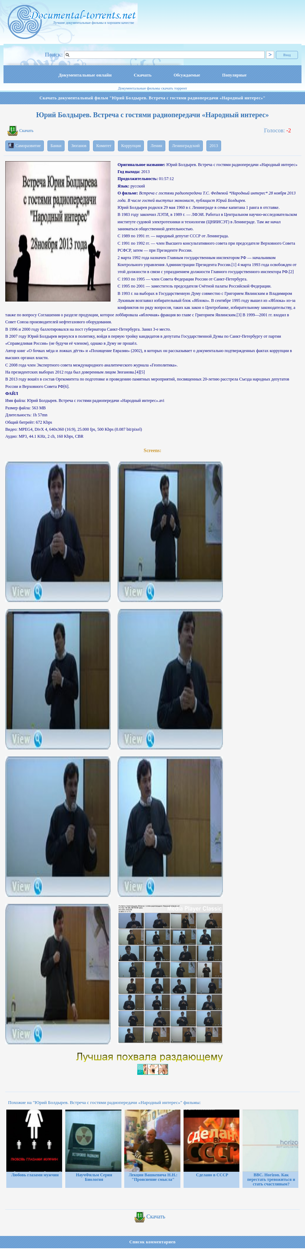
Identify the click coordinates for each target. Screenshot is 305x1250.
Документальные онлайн (85, 75)
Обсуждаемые (187, 75)
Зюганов (78, 145)
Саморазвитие (24, 145)
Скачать (143, 75)
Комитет (103, 145)
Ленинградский (186, 145)
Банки (56, 145)
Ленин (156, 145)
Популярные (234, 75)
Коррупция (131, 145)
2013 (214, 145)
